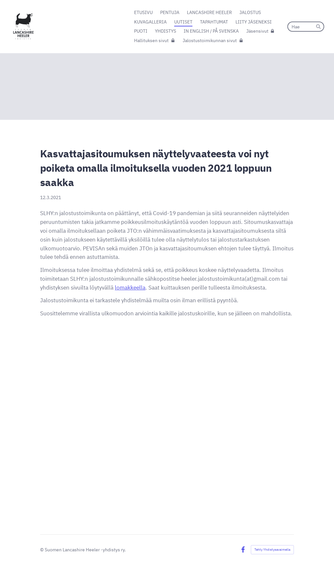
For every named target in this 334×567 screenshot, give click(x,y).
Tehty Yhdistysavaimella (272, 549)
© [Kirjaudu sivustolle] (42, 549)
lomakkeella (130, 287)
